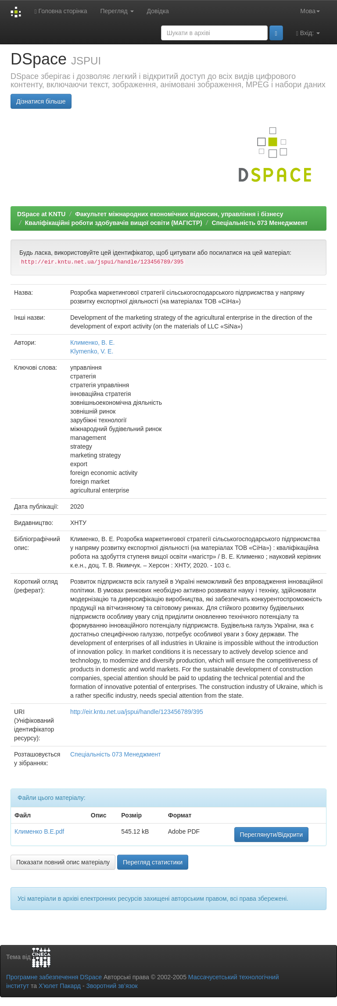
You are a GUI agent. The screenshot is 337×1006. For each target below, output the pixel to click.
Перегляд (116, 10)
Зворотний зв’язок (111, 985)
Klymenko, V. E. (91, 351)
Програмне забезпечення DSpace (54, 977)
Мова (310, 10)
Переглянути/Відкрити (271, 834)
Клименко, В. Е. (92, 342)
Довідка (158, 10)
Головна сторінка (60, 11)
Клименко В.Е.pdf (39, 831)
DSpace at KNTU (41, 214)
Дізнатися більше (41, 101)
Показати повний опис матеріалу (63, 862)
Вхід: (308, 33)
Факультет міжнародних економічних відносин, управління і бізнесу (179, 214)
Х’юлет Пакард (60, 985)
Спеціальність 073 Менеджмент (260, 222)
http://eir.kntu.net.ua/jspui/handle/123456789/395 (136, 711)
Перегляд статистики (153, 862)
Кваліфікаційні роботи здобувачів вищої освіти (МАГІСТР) (113, 222)
